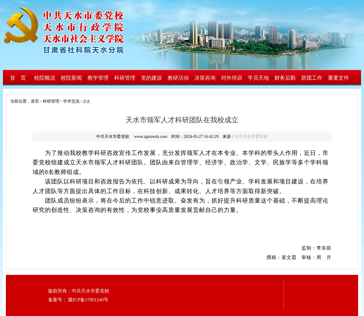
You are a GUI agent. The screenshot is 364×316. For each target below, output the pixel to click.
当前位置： (18, 101)
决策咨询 (204, 78)
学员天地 (258, 78)
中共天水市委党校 (251, 136)
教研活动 (178, 78)
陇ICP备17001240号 (87, 299)
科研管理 (124, 78)
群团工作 (311, 78)
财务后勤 (285, 78)
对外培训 (231, 78)
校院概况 (44, 78)
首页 (35, 101)
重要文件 (338, 78)
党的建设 (151, 78)
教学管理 (98, 78)
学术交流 (71, 101)
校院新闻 (71, 78)
